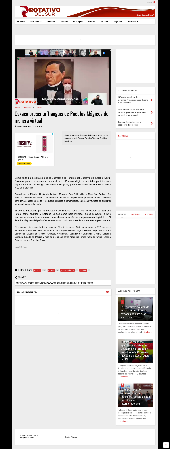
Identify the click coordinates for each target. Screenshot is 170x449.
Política (91, 22)
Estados (64, 22)
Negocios (118, 22)
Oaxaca (39, 108)
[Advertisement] (63, 259)
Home (21, 22)
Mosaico (104, 22)
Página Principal (71, 437)
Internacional (36, 22)
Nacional (51, 22)
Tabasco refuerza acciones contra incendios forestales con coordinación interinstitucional (135, 396)
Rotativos (133, 22)
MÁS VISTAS (123, 135)
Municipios (78, 22)
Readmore (148, 332)
